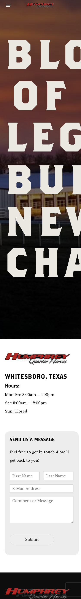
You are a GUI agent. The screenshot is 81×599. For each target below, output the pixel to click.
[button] (8, 5)
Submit (32, 539)
